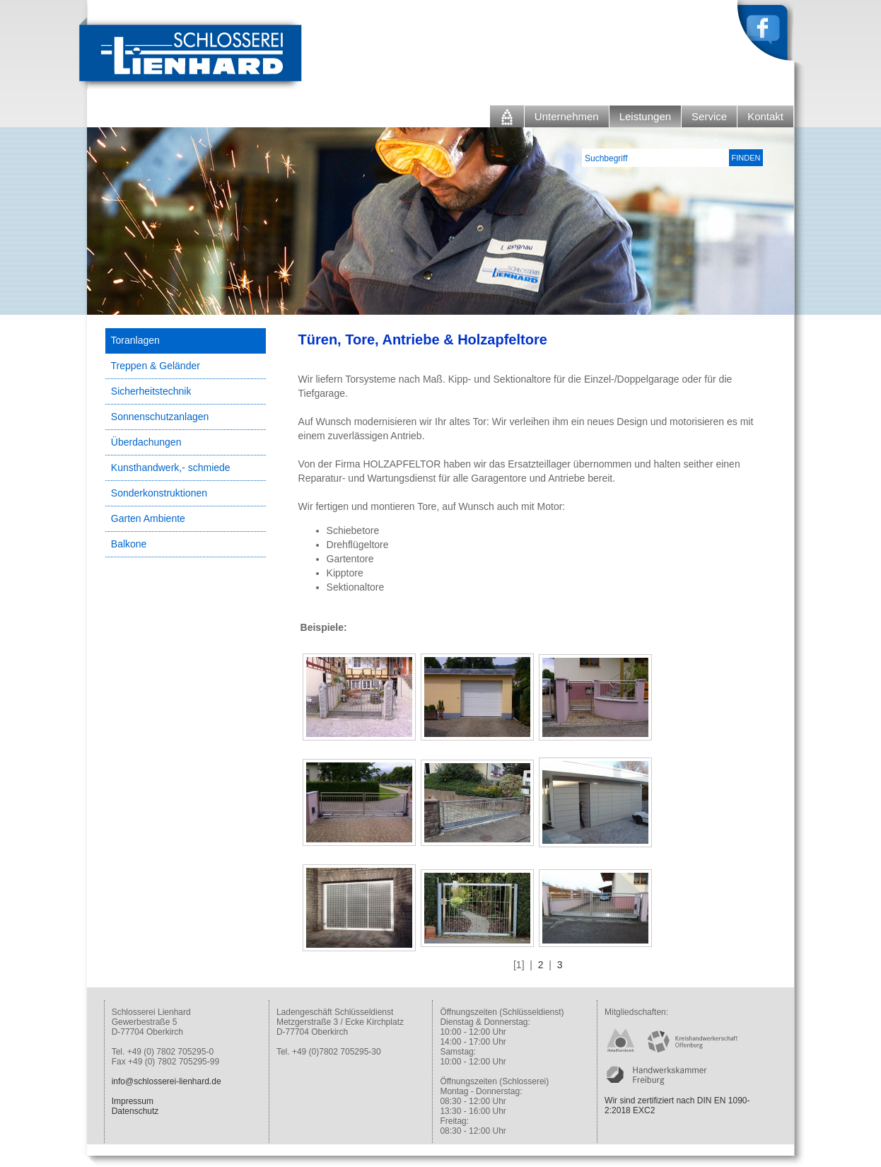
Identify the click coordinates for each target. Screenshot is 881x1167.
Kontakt (765, 116)
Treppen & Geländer (155, 365)
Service (709, 116)
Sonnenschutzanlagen (160, 416)
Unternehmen (567, 116)
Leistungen (645, 116)
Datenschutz (135, 1111)
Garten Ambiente (148, 518)
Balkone (129, 544)
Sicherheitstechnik (151, 391)
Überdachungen (146, 442)
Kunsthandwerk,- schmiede (171, 467)
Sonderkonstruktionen (159, 493)
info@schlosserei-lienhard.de (166, 1081)
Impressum (132, 1101)
